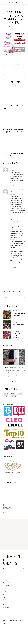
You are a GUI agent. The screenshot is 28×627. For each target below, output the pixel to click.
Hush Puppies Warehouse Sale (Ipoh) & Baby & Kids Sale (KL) (13, 131)
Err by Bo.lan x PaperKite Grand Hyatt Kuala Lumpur (18, 336)
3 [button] (14, 381)
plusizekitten (11, 2)
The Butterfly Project (8, 510)
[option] (14, 363)
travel (6, 396)
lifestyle (20, 393)
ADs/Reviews (6, 508)
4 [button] (15, 381)
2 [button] (12, 381)
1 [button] (11, 381)
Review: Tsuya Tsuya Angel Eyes (14, 368)
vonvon (12, 168)
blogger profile (7, 507)
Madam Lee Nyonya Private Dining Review (19, 315)
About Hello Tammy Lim (9, 583)
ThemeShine (20, 620)
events (4, 597)
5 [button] (17, 381)
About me (5, 506)
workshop (13, 396)
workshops (6, 607)
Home (4, 580)
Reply (14, 185)
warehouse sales (19, 65)
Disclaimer (5, 513)
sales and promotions (10, 27)
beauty (6, 393)
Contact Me (6, 511)
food (12, 393)
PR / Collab (6, 585)
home (4, 504)
